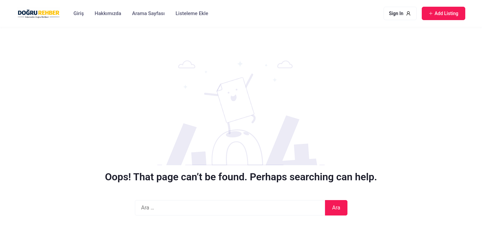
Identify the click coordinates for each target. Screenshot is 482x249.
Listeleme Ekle (192, 13)
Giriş (79, 13)
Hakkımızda (108, 13)
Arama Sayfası (148, 13)
